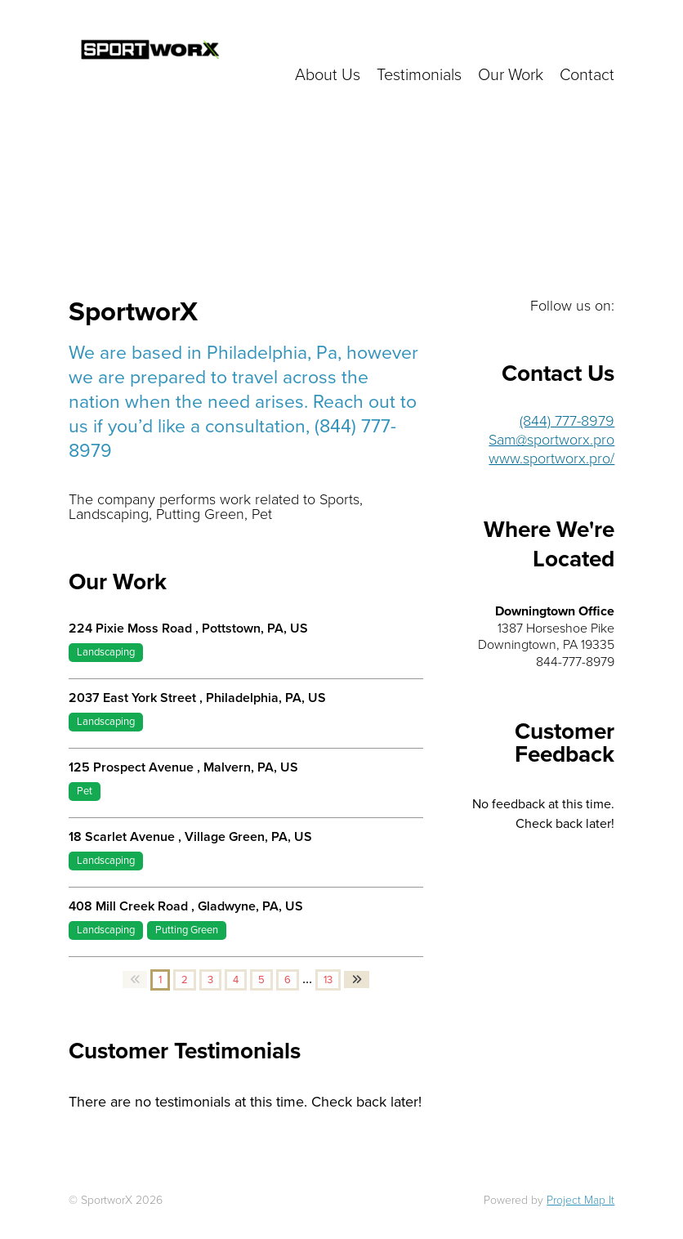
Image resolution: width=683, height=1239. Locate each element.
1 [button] (160, 979)
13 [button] (328, 979)
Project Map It (580, 1200)
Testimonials (419, 75)
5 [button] (261, 979)
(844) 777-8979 (567, 421)
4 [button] (236, 979)
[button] (135, 979)
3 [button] (210, 979)
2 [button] (184, 979)
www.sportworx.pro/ (551, 458)
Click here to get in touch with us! (475, 41)
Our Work (510, 75)
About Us (327, 75)
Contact (587, 75)
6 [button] (287, 979)
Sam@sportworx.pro (551, 439)
